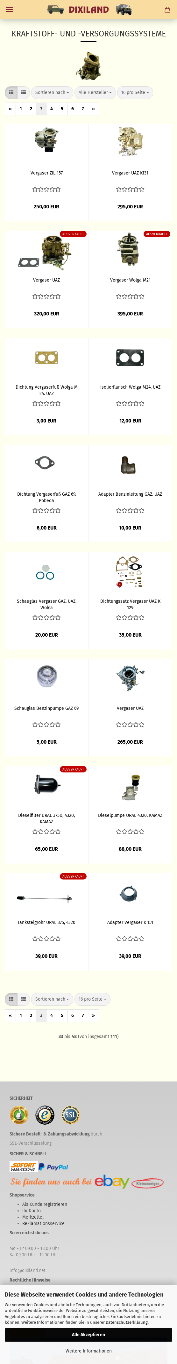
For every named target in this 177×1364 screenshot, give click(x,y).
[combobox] (52, 92)
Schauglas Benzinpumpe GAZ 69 (46, 708)
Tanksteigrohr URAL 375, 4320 (46, 922)
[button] (11, 92)
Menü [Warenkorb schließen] (9, 9)
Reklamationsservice (43, 1223)
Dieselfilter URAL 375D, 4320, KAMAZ (46, 818)
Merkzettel (33, 1217)
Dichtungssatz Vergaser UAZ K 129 (130, 604)
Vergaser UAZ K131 (130, 173)
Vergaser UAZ (46, 280)
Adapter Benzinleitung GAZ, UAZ (130, 494)
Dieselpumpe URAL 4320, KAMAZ (130, 815)
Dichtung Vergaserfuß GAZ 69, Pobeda (46, 497)
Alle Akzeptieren (88, 1334)
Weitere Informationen (89, 1351)
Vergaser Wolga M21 (130, 280)
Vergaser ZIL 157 (47, 173)
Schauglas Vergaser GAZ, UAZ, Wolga (46, 604)
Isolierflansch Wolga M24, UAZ (130, 387)
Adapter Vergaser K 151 (130, 922)
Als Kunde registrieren (44, 1204)
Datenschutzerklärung (127, 1322)
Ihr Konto (31, 1210)
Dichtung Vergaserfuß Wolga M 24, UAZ (47, 389)
